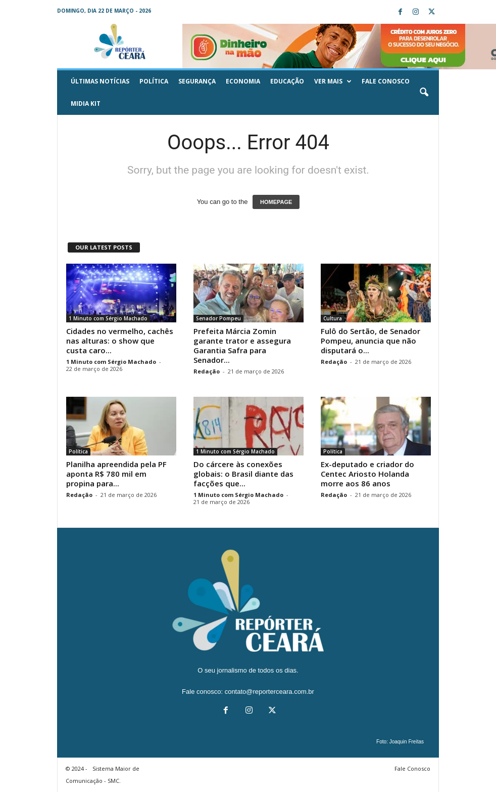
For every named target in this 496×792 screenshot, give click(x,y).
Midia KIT (86, 103)
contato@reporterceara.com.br (269, 691)
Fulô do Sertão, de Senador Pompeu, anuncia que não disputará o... (370, 340)
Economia (243, 81)
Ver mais (333, 81)
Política (153, 81)
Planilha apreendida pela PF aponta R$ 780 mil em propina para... (116, 473)
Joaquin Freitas (406, 741)
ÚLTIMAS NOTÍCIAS (100, 81)
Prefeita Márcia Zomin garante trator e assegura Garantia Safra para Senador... (242, 345)
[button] (424, 92)
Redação (206, 371)
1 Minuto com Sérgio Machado (108, 318)
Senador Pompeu (218, 318)
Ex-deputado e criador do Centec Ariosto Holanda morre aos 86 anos (367, 473)
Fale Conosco (386, 81)
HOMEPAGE (276, 202)
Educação (287, 81)
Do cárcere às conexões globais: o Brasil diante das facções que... (243, 473)
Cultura (332, 318)
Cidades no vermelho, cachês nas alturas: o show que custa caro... (119, 340)
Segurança (197, 81)
